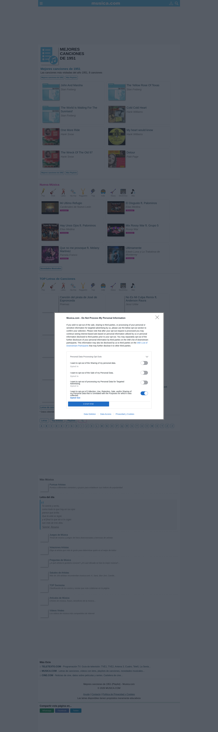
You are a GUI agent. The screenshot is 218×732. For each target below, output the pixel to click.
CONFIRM (88, 404)
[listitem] (109, 356)
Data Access (105, 414)
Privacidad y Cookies (125, 414)
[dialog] (109, 366)
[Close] (158, 318)
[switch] (144, 363)
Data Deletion (90, 414)
